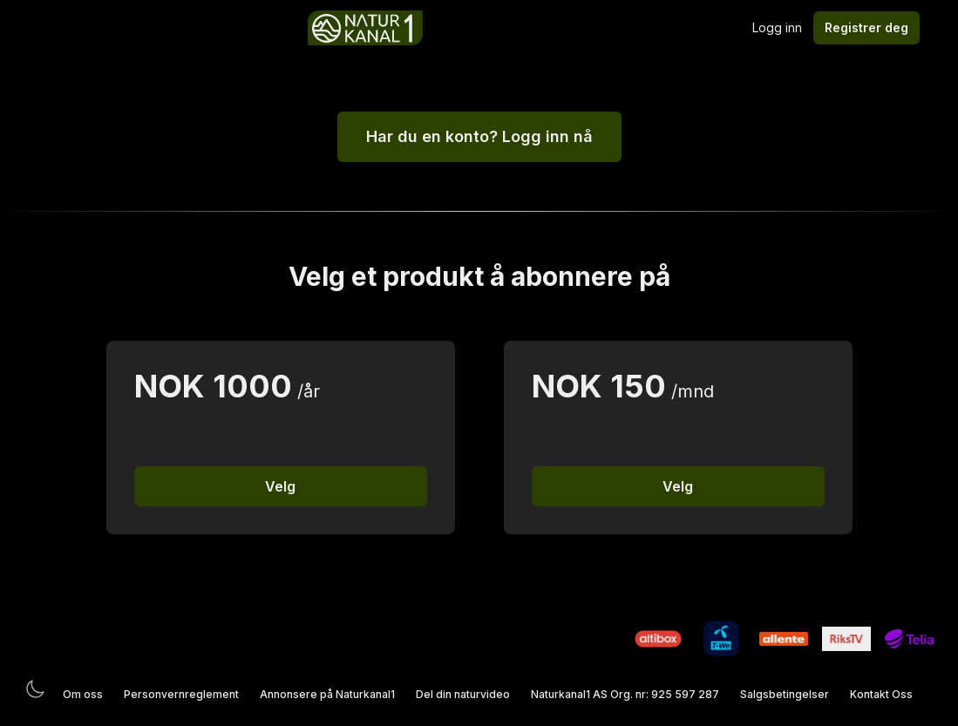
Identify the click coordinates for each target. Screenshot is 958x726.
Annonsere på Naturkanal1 (327, 694)
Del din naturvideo (463, 694)
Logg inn (777, 27)
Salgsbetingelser (784, 694)
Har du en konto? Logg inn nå (479, 136)
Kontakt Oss (881, 694)
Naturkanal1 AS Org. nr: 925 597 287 (625, 694)
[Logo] (365, 27)
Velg (280, 486)
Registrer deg (866, 27)
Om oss (83, 694)
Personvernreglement (181, 694)
